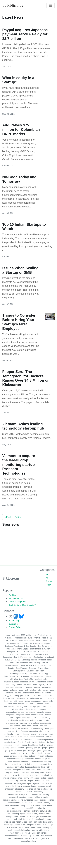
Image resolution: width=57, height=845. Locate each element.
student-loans (45, 816)
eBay (41, 731)
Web (16, 679)
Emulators (46, 649)
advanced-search (30, 685)
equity (51, 734)
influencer (49, 756)
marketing (35, 772)
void (24, 836)
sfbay (23, 805)
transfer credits (17, 827)
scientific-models (13, 803)
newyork (8, 783)
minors (6, 778)
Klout (7, 660)
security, (47, 803)
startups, (9, 816)
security (39, 803)
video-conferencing (39, 833)
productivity (38, 792)
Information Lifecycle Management (17, 657)
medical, (18, 775)
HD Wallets (21, 654)
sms (32, 805)
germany (29, 748)
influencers (29, 759)
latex (43, 767)
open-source (38, 783)
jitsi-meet (43, 764)
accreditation (40, 682)
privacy (29, 792)
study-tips (22, 819)
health (40, 753)
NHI (17, 663)
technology (8, 825)
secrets (32, 803)
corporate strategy (22, 717)
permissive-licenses (14, 786)
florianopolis (44, 742)
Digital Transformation (32, 649)
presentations (19, 792)
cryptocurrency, (25, 723)
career (21, 701)
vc (26, 833)
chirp (47, 704)
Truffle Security (37, 676)
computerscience (23, 715)
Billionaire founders (26, 641)
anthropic (13, 690)
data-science (15, 726)
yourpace (45, 838)
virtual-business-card (13, 836)
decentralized (23, 728)
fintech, (28, 742)
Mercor (34, 660)
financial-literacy (10, 742)
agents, (42, 685)
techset (17, 825)
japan (36, 764)
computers (10, 715)
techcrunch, (48, 822)
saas (36, 800)
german (21, 748)
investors (8, 764)
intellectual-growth (42, 759)
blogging (8, 695)
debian (35, 726)
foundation (8, 745)
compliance (30, 712)
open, (29, 783)
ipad (15, 764)
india (20, 756)
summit (30, 819)
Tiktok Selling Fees (17, 601)
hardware (33, 753)
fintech (20, 742)
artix (39, 690)
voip (29, 836)
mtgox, (30, 781)
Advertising (14, 620)
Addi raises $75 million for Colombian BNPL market (21, 129)
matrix (48, 772)
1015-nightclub (27, 635)
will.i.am (28, 838)
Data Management (14, 649)
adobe (19, 685)
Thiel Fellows (9, 676)
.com (8, 635)
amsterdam (46, 687)
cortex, (33, 717)
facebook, (40, 737)
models (51, 778)
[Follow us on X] (11, 616)
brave (27, 695)
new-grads (45, 781)
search (24, 803)
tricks (33, 827)
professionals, (35, 794)
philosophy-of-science (24, 789)
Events (49, 581)
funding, (50, 745)
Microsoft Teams (45, 660)
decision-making (36, 728)
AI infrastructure (44, 635)
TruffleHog (49, 676)
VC (47, 574)
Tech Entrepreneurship (18, 674)
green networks (13, 753)
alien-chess (19, 687)
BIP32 (49, 638)
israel (21, 764)
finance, (14, 739)
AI (47, 578)
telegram (30, 825)
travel (27, 827)
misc (20, 778)
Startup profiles (19, 671)
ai (47, 685)
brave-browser (37, 695)
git (39, 748)
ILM (28, 654)
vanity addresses (16, 833)
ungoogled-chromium (21, 830)
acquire (50, 682)
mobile (43, 778)
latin (48, 767)
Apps (44, 638)
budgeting (8, 701)
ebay (47, 731)
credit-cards (13, 720)
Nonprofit (24, 663)
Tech (42, 671)
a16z (31, 679)
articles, (33, 690)
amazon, (37, 687)
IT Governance (38, 654)
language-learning (32, 767)
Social (47, 668)
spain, (22, 814)
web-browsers (46, 836)
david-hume (26, 726)
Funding (41, 652)
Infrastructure (38, 657)
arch (26, 690)
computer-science (44, 712)
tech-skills (38, 822)
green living (47, 750)
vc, (29, 833)
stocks (22, 816)
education (25, 734)
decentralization (9, 728)
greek (39, 750)
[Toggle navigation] (50, 5)
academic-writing (27, 682)
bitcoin (38, 693)
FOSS (26, 652)
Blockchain (47, 641)
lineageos (17, 770)
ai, (50, 685)
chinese (40, 704)
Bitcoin (38, 641)
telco (23, 825)
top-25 (7, 827)
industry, (32, 756)
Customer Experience (13, 646)
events (32, 737)
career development (33, 701)
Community (27, 643)
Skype (40, 668)
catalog (21, 704)
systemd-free (9, 822)
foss (52, 742)
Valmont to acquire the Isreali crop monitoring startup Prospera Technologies (18, 464)
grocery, (24, 753)
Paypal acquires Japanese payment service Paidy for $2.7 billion (25, 34)
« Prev (7, 517)
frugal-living (33, 745)
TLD (37, 671)
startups (49, 814)
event (26, 737)
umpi (10, 830)
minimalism (47, 775)
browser (6, 698)
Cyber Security (30, 646)
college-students (30, 709)
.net (13, 635)
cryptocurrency (12, 723)
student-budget (32, 816)
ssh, (36, 814)
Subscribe (13, 624)
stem (16, 816)
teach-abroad (21, 822)
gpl (6, 750)
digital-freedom (22, 731)
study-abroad (11, 819)
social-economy (18, 808)
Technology (43, 674)
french (24, 745)
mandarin (25, 772)
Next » (18, 517)
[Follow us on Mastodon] (16, 616)
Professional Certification (15, 665)
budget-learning (36, 698)
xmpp (38, 838)
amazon (29, 687)
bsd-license (20, 698)
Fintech (33, 652)
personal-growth (44, 786)
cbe (27, 704)
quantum (22, 797)
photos (37, 789)
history (47, 753)
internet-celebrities (20, 761)
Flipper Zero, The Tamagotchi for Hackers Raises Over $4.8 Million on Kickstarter (26, 378)
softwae (27, 811)
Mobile (11, 663)
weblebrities (18, 838)
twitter (39, 827)
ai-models (10, 687)
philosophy (9, 789)
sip (28, 805)
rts (22, 800)
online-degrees (20, 783)
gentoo (14, 748)
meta (26, 775)
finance (7, 739)
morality (23, 781)
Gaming (12, 654)
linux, (39, 770)
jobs (50, 764)
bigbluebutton (28, 693)
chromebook (9, 706)
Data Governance (45, 646)
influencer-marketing (15, 759)
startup (42, 814)
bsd (12, 698)
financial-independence (44, 739)
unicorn (35, 830)
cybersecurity (45, 723)
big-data (18, 693)
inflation (41, 756)
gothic (51, 748)
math (42, 772)
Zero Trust (23, 679)
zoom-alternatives (28, 841)
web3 (10, 838)
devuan (11, 731)
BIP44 (14, 641)
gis (35, 748)
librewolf (8, 770)
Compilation (38, 643)
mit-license (35, 778)
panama (48, 783)
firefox (34, 742)
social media (47, 805)
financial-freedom (26, 739)
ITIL (46, 654)
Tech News (33, 674)
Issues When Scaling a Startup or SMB (20, 270)
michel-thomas (35, 775)
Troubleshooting (22, 676)
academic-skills (41, 679)
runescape (28, 800)
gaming (6, 748)
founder (17, 745)
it (25, 764)
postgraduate (46, 789)
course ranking (44, 717)
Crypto (49, 584)
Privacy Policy (15, 627)
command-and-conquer (15, 712)
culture (36, 723)
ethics (7, 737)
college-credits (16, 709)
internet (9, 761)
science (51, 800)
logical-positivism (13, 772)
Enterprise (11, 652)
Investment (49, 657)
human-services (10, 756)
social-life (30, 808)
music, (37, 781)
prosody (46, 794)
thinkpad (45, 825)
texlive (38, 825)
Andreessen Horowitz (23, 638)
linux (33, 770)
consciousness (37, 715)
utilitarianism (44, 830)
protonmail (13, 797)
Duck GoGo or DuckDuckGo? (22, 605)
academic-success (11, 682)
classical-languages (32, 706)
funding (42, 745)
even (20, 737)
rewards (44, 797)
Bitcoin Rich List (16, 598)
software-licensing (11, 814)
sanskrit (43, 800)
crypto (46, 720)
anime (5, 690)
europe (13, 737)
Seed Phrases (21, 668)
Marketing (26, 660)
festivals (49, 737)
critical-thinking (36, 720)
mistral (26, 778)
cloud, (50, 706)
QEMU (29, 665)
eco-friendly (8, 734)
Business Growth (14, 643)
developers (49, 728)
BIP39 (8, 641)
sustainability (40, 819)
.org (18, 635)
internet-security (36, 761)
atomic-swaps (48, 690)
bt (27, 698)
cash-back (12, 704)
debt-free (43, 726)
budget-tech (49, 698)
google (44, 748)
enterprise (43, 734)
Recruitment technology (42, 665)
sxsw (49, 819)
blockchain (46, 693)
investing (47, 761)
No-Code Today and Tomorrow (19, 179)
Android (37, 638)
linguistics (26, 770)
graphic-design (29, 750)
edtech (17, 734)
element (34, 734)
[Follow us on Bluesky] (21, 616)
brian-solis (48, 695)
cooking (48, 715)
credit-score (24, 720)
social (37, 805)
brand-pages (18, 695)
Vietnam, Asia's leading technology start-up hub (23, 426)
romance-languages (11, 800)
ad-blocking (10, 685)
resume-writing (34, 797)
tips (51, 825)
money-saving (12, 781)
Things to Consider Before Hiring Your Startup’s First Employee (19, 321)
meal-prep (9, 775)
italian (29, 764)
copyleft (10, 717)
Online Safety (34, 663)
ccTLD (32, 704)
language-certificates (15, 767)
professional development (18, 794)
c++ (15, 701)
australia (9, 693)
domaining (33, 731)
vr (34, 836)
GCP (48, 652)
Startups (30, 671)
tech (30, 822)
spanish (30, 814)
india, (25, 756)
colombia (42, 709)
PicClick (12, 595)
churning (19, 706)
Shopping (32, 668)
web (37, 836)
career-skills (48, 701)
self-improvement (12, 805)
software (35, 811)
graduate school (15, 750)
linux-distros (47, 770)
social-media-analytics (13, 811)
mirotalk (13, 778)
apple (21, 690)
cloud (44, 706)
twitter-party (48, 827)
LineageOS (15, 660)
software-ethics (46, 811)
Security (11, 668)
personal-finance (30, 786)
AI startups (9, 638)
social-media (40, 808)
